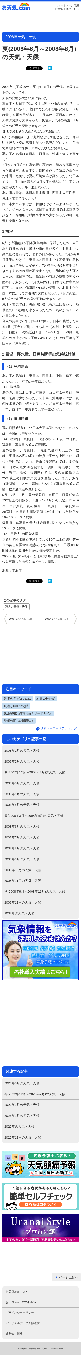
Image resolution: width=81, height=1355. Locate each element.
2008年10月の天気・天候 (22, 870)
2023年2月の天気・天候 (21, 1105)
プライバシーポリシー (20, 1312)
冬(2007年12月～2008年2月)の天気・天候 (34, 772)
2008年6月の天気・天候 (21, 826)
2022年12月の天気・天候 (22, 1137)
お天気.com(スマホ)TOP (21, 1302)
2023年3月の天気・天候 (21, 1083)
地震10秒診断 (45, 698)
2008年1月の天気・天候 (21, 750)
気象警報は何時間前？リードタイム (28, 713)
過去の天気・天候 (16, 606)
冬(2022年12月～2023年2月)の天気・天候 (34, 1094)
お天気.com (16, 7)
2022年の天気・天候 (19, 1126)
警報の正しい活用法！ (19, 721)
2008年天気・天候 (21, 37)
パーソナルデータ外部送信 (23, 1323)
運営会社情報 (14, 1333)
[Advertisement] (40, 654)
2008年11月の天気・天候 (22, 880)
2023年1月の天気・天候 (21, 1115)
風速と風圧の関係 (16, 706)
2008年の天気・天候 (19, 913)
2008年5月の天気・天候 (21, 805)
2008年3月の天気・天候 (21, 783)
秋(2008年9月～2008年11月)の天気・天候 (34, 891)
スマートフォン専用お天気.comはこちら (67, 7)
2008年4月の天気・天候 (21, 794)
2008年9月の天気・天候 (21, 859)
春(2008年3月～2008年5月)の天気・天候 (34, 815)
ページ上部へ (68, 1277)
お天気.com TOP (16, 1291)
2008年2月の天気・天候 (21, 761)
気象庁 (17, 570)
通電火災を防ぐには (17, 698)
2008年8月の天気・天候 (21, 848)
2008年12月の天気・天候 (22, 902)
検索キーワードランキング (58, 728)
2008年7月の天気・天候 (21, 837)
